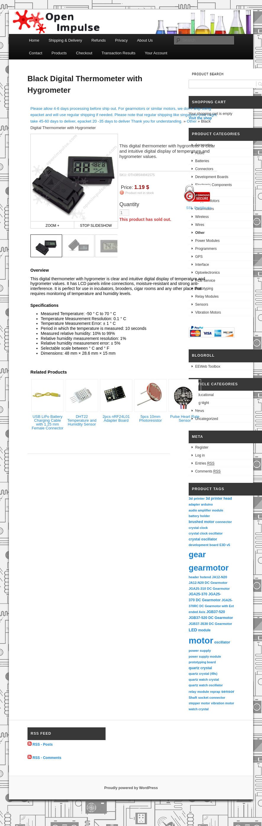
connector (223, 522)
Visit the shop (200, 118)
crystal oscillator (203, 539)
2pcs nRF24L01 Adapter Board (116, 418)
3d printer (197, 498)
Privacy (121, 40)
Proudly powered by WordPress (131, 788)
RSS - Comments (47, 758)
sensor (227, 691)
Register (201, 447)
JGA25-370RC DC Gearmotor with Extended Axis (211, 605)
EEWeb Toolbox (207, 366)
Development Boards (211, 177)
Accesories (204, 145)
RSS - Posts (43, 744)
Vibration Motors (208, 312)
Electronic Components (213, 185)
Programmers (206, 249)
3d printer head (219, 498)
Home (34, 40)
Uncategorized (206, 419)
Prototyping (204, 288)
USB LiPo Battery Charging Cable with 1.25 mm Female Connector (47, 422)
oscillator (222, 642)
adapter (194, 504)
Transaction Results (118, 53)
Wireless (202, 217)
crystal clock (198, 528)
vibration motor (222, 703)
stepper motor (199, 703)
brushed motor (201, 522)
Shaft (193, 697)
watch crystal (199, 709)
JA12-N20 (219, 577)
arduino (207, 504)
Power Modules (207, 241)
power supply (200, 650)
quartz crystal (200, 668)
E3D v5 (224, 545)
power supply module (205, 656)
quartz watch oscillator (206, 685)
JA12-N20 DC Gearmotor (208, 582)
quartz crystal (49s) (203, 673)
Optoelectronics (207, 273)
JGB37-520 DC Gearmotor (211, 618)
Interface (202, 265)
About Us (145, 40)
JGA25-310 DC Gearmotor (209, 588)
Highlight (202, 403)
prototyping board (202, 662)
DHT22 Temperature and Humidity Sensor (81, 420)
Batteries (202, 161)
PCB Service (205, 280)
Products (59, 53)
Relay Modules (207, 296)
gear (197, 554)
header (194, 577)
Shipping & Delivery (65, 40)
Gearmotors (204, 209)
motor (201, 640)
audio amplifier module (206, 510)
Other (192, 121)
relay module (199, 691)
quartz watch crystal (204, 679)
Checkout (84, 53)
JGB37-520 (215, 612)
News (199, 411)
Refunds (98, 40)
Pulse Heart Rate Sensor (184, 418)
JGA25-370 (198, 594)
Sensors (201, 304)
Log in (200, 455)
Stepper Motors (207, 201)
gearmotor (209, 567)
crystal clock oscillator (206, 533)
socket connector (211, 697)
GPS (199, 257)
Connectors (204, 169)
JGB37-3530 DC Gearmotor (210, 623)
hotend (205, 577)
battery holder (199, 516)
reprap (215, 691)
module (204, 630)
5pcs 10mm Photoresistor (150, 418)
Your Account (156, 53)
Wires (199, 225)
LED (193, 630)
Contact (35, 53)
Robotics (202, 193)
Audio (199, 153)
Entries (204, 463)
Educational (204, 395)
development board (204, 545)
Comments (208, 471)
